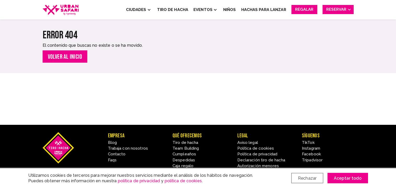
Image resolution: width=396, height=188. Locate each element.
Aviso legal (247, 142)
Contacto (117, 154)
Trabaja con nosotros (128, 148)
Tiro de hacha (185, 142)
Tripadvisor (312, 160)
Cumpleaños (184, 154)
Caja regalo (183, 165)
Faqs (112, 160)
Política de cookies (255, 148)
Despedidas (184, 160)
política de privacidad (139, 180)
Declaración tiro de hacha (261, 160)
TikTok (308, 142)
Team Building (186, 148)
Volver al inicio (65, 57)
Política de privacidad (257, 154)
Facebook (311, 154)
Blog (112, 142)
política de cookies (183, 180)
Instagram (311, 148)
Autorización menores (258, 165)
